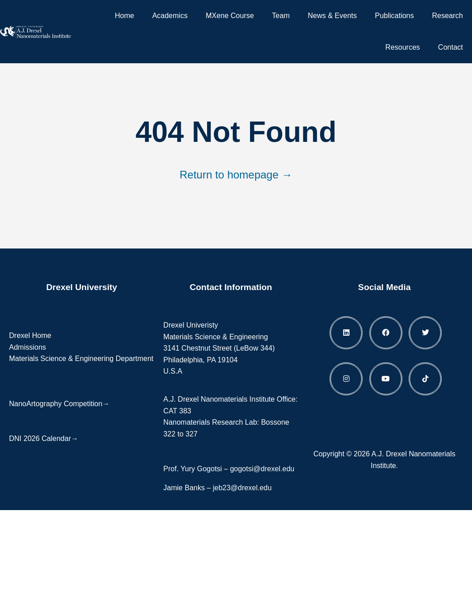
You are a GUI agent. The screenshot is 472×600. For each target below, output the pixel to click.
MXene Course (230, 15)
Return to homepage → (235, 175)
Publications (394, 15)
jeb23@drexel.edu (242, 488)
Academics (170, 15)
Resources (402, 47)
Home (124, 15)
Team (281, 15)
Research (447, 15)
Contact (450, 47)
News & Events (332, 15)
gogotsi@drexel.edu (262, 469)
